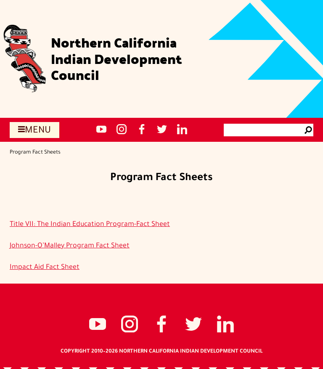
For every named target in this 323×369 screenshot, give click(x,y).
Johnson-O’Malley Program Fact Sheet (70, 246)
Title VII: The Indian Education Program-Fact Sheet (90, 224)
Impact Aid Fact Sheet (44, 267)
